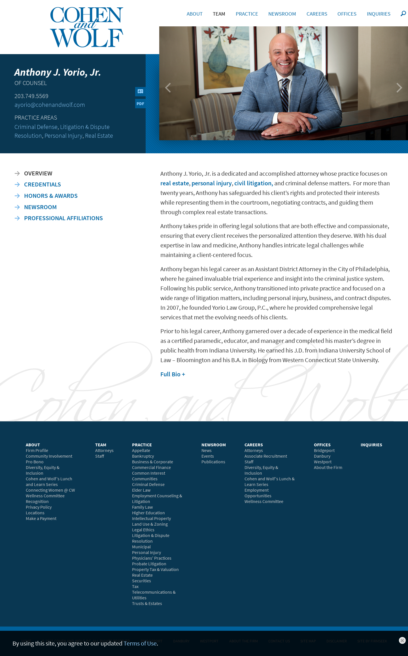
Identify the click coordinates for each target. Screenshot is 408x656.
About (195, 13)
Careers (317, 13)
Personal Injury (63, 135)
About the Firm (328, 467)
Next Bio (396, 90)
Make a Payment (41, 518)
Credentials (42, 184)
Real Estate (99, 135)
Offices (346, 13)
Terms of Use (140, 643)
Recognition (37, 501)
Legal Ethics (143, 529)
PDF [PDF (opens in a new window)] (140, 103)
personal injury (212, 183)
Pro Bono (35, 461)
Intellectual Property (151, 518)
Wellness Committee (45, 495)
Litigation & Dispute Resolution (150, 538)
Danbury (322, 456)
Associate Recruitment (266, 456)
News (206, 450)
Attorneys (104, 450)
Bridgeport (324, 450)
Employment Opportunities (258, 492)
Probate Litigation (149, 563)
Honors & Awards (51, 195)
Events (207, 456)
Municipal (141, 546)
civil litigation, (253, 183)
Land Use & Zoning (150, 524)
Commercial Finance (151, 467)
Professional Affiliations (63, 218)
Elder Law (141, 490)
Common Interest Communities (148, 475)
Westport (323, 461)
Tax (135, 586)
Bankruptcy (143, 456)
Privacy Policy (39, 507)
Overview (38, 173)
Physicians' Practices (151, 558)
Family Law (142, 507)
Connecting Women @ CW (50, 490)
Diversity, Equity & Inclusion (43, 470)
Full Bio (170, 374)
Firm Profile (37, 450)
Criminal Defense (36, 127)
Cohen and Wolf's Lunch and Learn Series (49, 481)
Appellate (141, 450)
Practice (247, 13)
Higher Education (148, 512)
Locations (35, 512)
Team (219, 13)
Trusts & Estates (147, 603)
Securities (141, 580)
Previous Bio (170, 90)
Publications (213, 461)
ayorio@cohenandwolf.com (49, 105)
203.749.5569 (31, 96)
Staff (99, 456)
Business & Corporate (152, 461)
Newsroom (40, 207)
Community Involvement (49, 456)
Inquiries (378, 13)
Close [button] (402, 640)
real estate (174, 183)
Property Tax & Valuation (155, 569)
